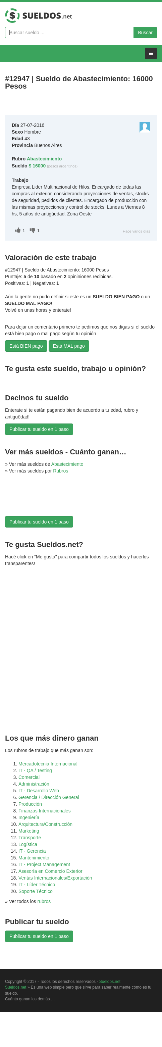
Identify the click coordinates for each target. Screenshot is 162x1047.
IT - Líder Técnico (36, 884)
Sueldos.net (109, 981)
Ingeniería (28, 817)
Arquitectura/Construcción (45, 824)
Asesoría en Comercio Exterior (50, 871)
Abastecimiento (67, 464)
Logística (27, 844)
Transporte (29, 837)
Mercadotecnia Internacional (47, 763)
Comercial (29, 777)
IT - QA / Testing (35, 770)
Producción (30, 804)
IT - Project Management (44, 864)
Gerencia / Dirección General (48, 797)
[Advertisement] (38, 499)
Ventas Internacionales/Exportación (55, 878)
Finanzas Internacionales (44, 810)
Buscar (145, 32)
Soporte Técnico (35, 891)
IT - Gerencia (32, 851)
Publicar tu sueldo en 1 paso (39, 429)
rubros (44, 901)
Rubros (60, 470)
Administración (33, 784)
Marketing (28, 831)
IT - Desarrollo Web (38, 790)
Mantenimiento (33, 857)
